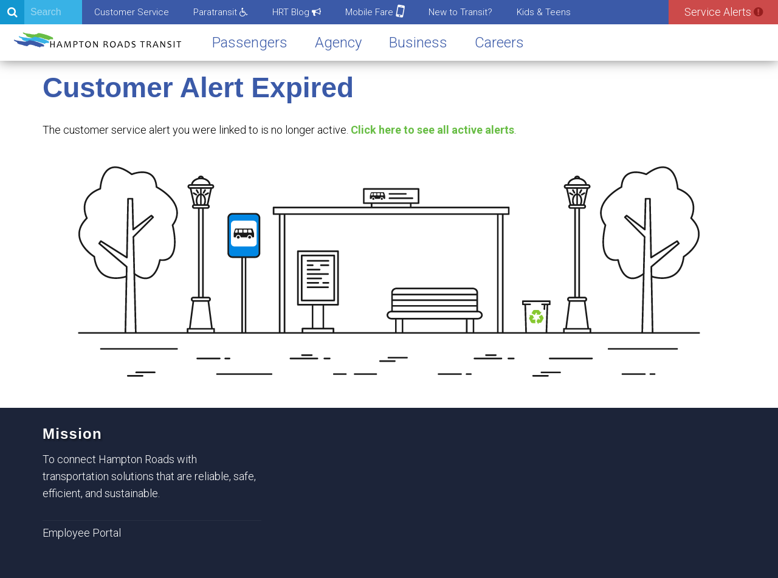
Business (418, 42)
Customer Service (131, 12)
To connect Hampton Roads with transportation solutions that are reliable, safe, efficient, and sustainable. (149, 476)
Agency (338, 42)
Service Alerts (723, 11)
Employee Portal (82, 532)
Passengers (249, 42)
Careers (499, 42)
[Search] (41, 12)
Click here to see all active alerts (432, 129)
